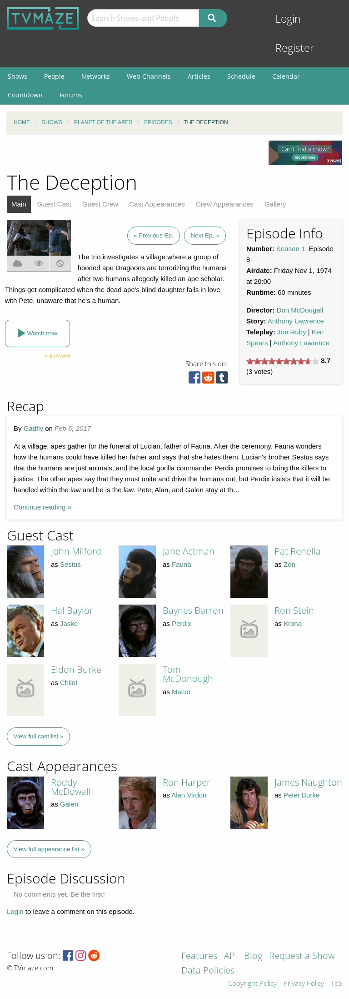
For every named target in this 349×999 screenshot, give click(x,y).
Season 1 (290, 248)
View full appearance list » (49, 849)
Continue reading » (42, 507)
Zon (289, 564)
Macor (181, 692)
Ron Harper (186, 782)
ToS (336, 984)
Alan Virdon (188, 795)
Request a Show (301, 956)
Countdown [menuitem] (25, 95)
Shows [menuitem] (17, 76)
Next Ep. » (204, 235)
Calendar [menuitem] (286, 76)
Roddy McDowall (71, 786)
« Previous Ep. (154, 235)
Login (288, 19)
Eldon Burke (76, 669)
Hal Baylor (72, 610)
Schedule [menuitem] (241, 76)
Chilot (68, 682)
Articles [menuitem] (199, 76)
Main (18, 204)
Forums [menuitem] (71, 95)
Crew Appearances (225, 204)
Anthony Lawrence (296, 321)
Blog (253, 956)
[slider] (282, 361)
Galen (69, 804)
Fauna (181, 564)
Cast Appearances (157, 204)
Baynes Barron (193, 610)
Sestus (70, 564)
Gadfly (33, 428)
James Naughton (308, 782)
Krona (293, 623)
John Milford (76, 551)
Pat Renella (297, 551)
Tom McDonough (188, 674)
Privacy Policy (304, 984)
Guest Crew (100, 204)
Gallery (275, 204)
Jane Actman (188, 551)
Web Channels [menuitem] (149, 76)
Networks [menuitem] (95, 76)
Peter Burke (301, 795)
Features (199, 956)
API (230, 956)
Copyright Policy (252, 984)
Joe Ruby (291, 332)
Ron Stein (294, 610)
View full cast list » (39, 736)
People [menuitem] (54, 76)
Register (294, 48)
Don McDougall (300, 310)
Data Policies (207, 971)
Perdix (181, 623)
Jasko (69, 623)
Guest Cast (54, 204)
